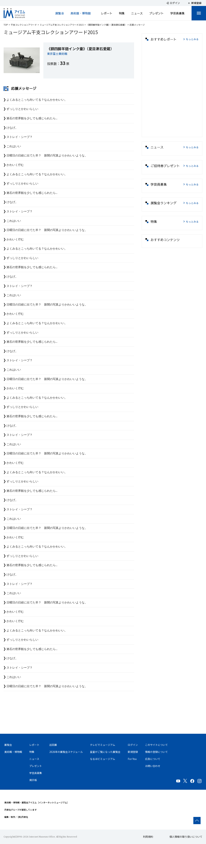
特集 (122, 13)
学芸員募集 (177, 13)
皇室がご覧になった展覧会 (105, 752)
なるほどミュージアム (102, 759)
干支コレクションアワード (24, 24)
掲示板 (33, 780)
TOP (6, 24)
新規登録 (133, 752)
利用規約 (148, 836)
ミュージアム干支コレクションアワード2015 (62, 24)
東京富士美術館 (57, 53)
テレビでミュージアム (102, 745)
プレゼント (156, 13)
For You (132, 759)
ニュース (137, 13)
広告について (152, 759)
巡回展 (53, 745)
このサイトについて (156, 745)
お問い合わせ (152, 766)
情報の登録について (156, 752)
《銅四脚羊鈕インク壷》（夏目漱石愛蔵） (107, 24)
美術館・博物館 (80, 13)
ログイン (133, 745)
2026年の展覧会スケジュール (66, 752)
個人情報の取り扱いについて (185, 836)
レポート (106, 13)
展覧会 (59, 13)
